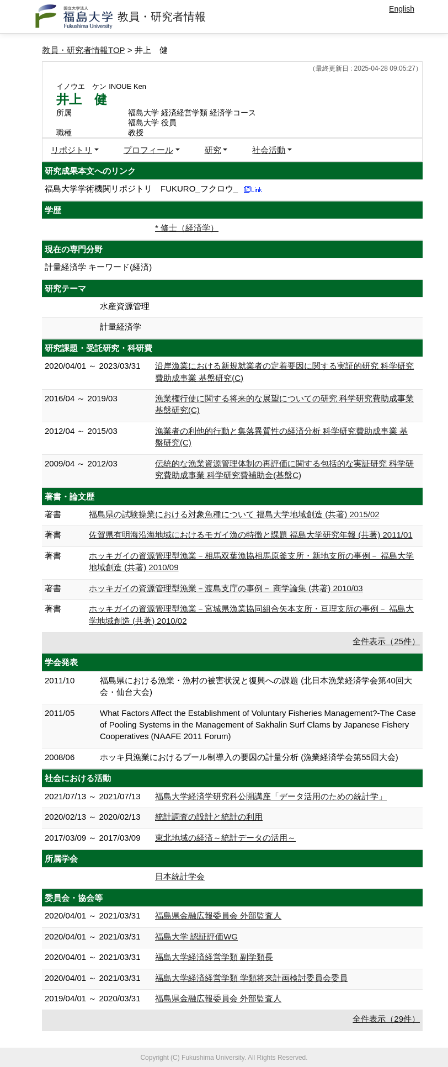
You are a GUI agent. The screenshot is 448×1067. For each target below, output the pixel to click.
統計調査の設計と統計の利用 (209, 816)
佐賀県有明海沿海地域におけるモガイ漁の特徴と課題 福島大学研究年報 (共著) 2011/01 (251, 534)
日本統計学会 (180, 876)
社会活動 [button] (268, 150)
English (401, 8)
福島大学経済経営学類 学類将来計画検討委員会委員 (251, 978)
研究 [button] (213, 150)
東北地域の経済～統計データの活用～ (225, 837)
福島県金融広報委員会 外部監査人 (218, 915)
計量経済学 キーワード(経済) (98, 267)
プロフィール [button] (148, 150)
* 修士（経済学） (186, 227)
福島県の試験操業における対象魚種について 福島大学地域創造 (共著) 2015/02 (234, 514)
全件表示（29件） (386, 1018)
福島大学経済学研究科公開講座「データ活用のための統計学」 (271, 796)
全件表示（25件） (386, 641)
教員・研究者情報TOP (83, 50)
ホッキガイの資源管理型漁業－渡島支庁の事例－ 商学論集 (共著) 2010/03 (226, 588)
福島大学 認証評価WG (196, 936)
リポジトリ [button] (71, 150)
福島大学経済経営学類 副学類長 (214, 957)
